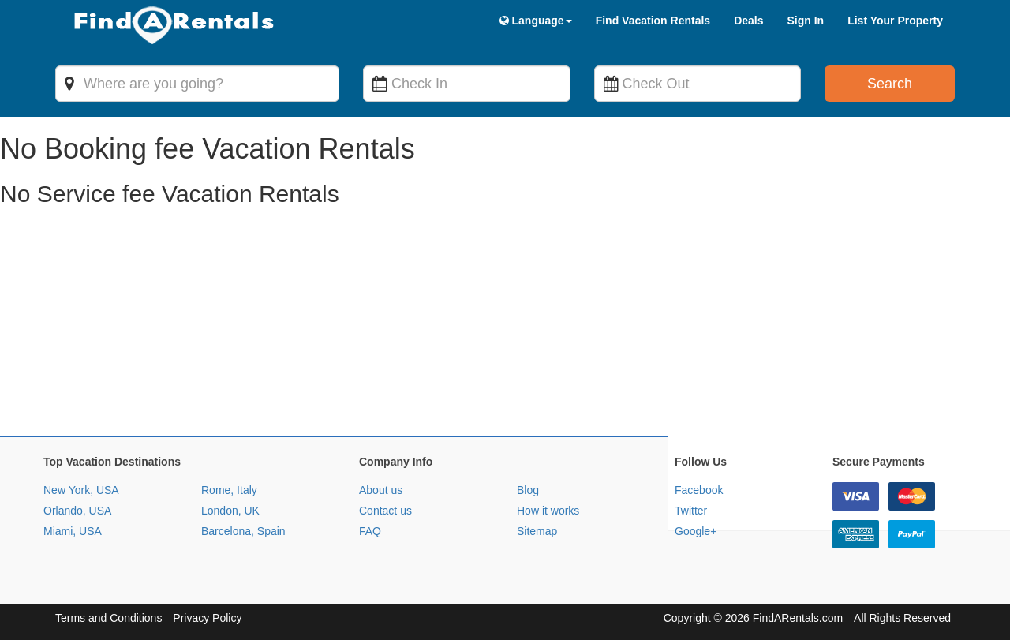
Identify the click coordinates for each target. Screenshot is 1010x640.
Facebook (699, 490)
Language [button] (535, 20)
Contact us (385, 510)
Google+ (695, 531)
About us (380, 490)
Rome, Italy (229, 490)
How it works (548, 510)
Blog (528, 490)
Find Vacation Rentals (653, 20)
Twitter (691, 510)
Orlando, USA (77, 510)
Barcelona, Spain (243, 531)
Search (889, 84)
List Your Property (895, 20)
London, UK (230, 510)
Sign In (805, 20)
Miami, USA (72, 531)
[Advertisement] (473, 325)
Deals (748, 20)
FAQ (370, 531)
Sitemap (537, 531)
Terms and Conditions (108, 618)
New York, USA (81, 490)
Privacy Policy (207, 618)
